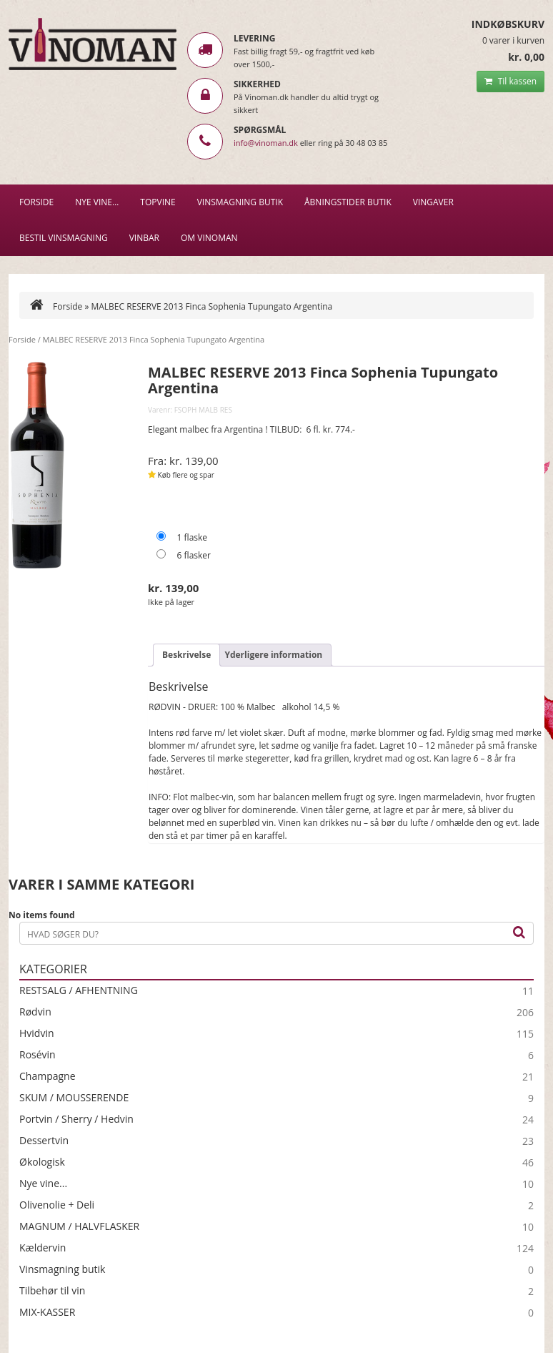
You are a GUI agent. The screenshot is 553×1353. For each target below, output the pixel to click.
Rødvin (35, 1011)
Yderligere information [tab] (273, 655)
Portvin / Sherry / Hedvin (76, 1119)
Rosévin (37, 1054)
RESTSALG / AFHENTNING (78, 990)
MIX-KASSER (47, 1312)
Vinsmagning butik (62, 1269)
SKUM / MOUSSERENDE (74, 1097)
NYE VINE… (97, 202)
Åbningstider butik (348, 202)
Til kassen (510, 81)
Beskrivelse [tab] (186, 655)
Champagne (47, 1076)
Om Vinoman (209, 238)
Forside (36, 202)
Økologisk (42, 1162)
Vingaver (433, 202)
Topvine (157, 202)
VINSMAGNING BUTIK (240, 202)
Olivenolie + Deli (56, 1205)
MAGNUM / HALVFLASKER (79, 1226)
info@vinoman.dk (266, 142)
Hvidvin (36, 1033)
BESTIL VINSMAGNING (63, 238)
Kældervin (42, 1247)
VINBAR (144, 238)
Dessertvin (44, 1140)
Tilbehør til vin (52, 1290)
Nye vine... (43, 1183)
